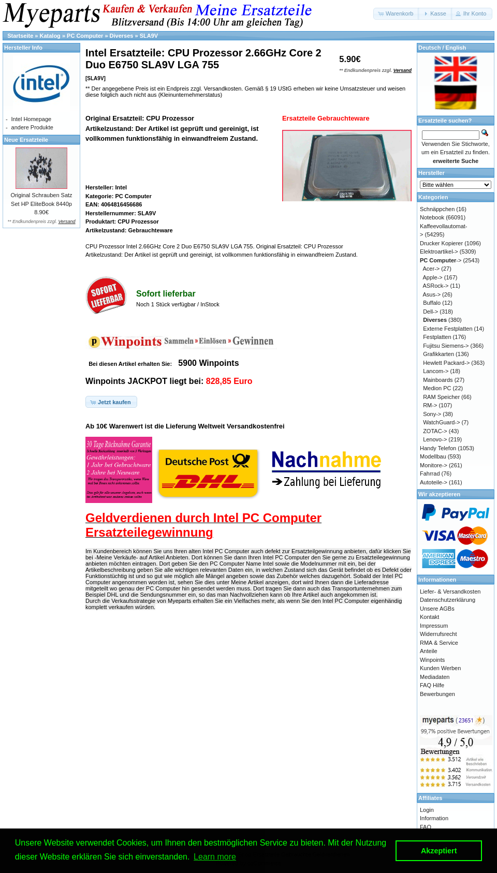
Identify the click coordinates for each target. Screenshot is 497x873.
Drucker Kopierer (441, 243)
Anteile (428, 651)
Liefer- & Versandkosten (450, 591)
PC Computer (85, 36)
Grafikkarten (438, 354)
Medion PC (437, 388)
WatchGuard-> (441, 422)
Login (427, 810)
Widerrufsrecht (438, 634)
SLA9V (149, 36)
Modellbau (433, 456)
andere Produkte (32, 127)
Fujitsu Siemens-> (446, 346)
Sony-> (432, 414)
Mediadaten (435, 677)
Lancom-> (435, 371)
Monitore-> (433, 465)
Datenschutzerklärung (447, 600)
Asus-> (432, 294)
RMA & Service (439, 643)
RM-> (430, 405)
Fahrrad (430, 473)
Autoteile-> (433, 482)
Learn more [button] (215, 856)
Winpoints (432, 660)
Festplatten (437, 337)
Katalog (50, 36)
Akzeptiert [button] (439, 851)
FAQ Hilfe (432, 685)
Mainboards (437, 380)
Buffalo (432, 303)
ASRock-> (436, 286)
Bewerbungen (437, 694)
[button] (396, 14)
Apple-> (433, 277)
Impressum (434, 626)
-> (440, 260)
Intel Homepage (31, 119)
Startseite (20, 36)
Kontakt (429, 617)
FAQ (425, 827)
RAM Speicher (441, 397)
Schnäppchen (437, 209)
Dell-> (430, 311)
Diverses (122, 36)
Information (434, 818)
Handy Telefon (438, 448)
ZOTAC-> (435, 431)
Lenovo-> (435, 439)
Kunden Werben (440, 668)
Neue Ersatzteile (26, 140)
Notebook (432, 217)
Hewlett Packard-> (446, 363)
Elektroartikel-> (439, 251)
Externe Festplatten (447, 328)
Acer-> (431, 268)
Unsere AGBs (437, 608)
